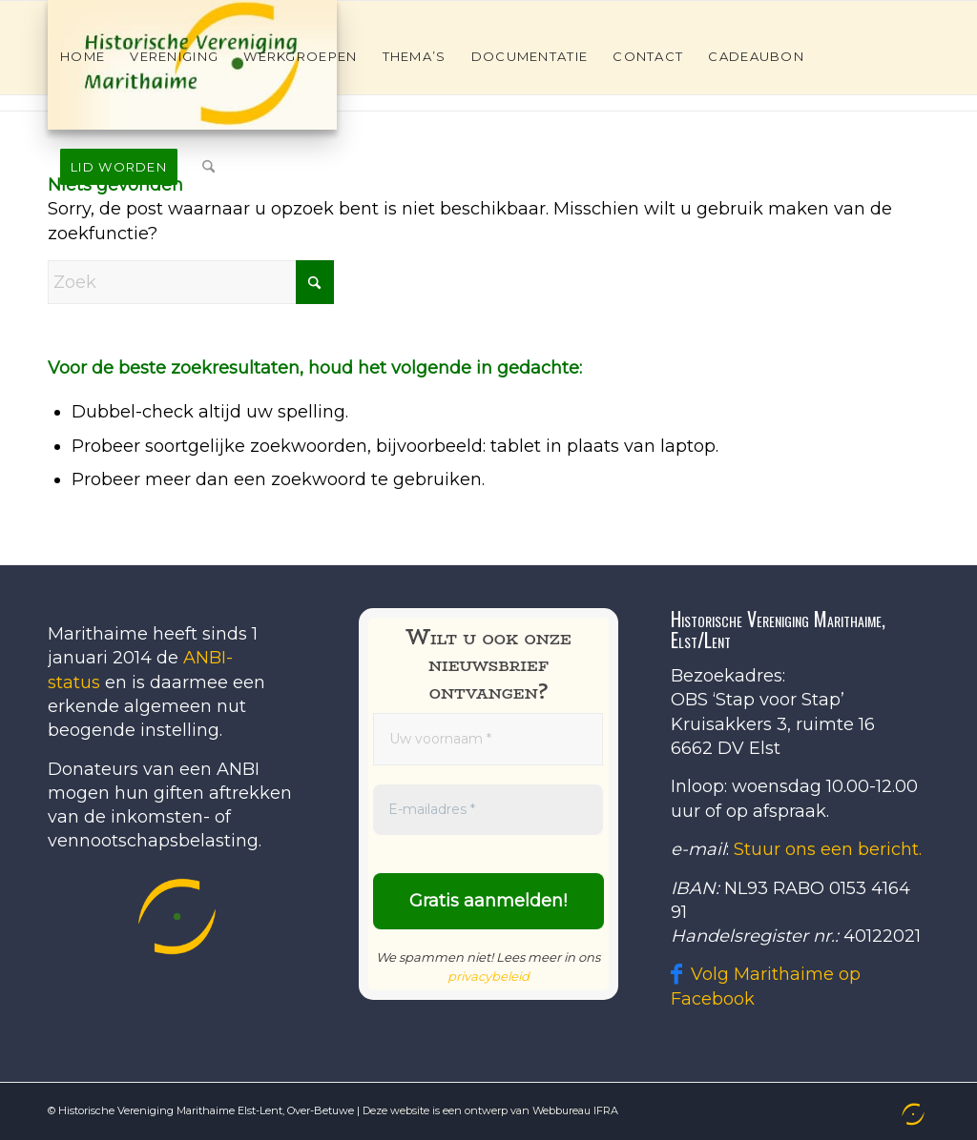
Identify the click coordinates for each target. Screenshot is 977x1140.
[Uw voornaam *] (488, 739)
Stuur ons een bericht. (828, 849)
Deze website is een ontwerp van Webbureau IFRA (490, 1110)
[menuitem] (82, 56)
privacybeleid (488, 976)
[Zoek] (208, 167)
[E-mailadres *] (488, 809)
